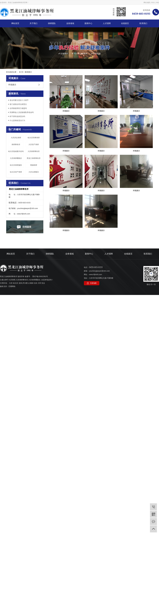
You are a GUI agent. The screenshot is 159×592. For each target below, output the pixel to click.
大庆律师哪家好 (16, 158)
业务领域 (70, 23)
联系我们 (143, 23)
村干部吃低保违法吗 (17, 116)
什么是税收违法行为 (17, 120)
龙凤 (20, 368)
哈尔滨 (15, 368)
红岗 (35, 368)
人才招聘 (107, 23)
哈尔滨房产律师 (16, 172)
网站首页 (15, 23)
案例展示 (28, 72)
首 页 (21, 72)
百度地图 (93, 368)
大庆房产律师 (33, 144)
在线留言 (125, 23)
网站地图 (147, 2)
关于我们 (33, 23)
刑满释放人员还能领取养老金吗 (22, 112)
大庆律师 (12, 364)
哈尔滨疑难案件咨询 (16, 151)
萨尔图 (25, 368)
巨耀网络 (12, 371)
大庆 (10, 368)
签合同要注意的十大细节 (19, 100)
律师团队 (52, 23)
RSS (153, 2)
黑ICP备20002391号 (40, 361)
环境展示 (12, 85)
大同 (39, 368)
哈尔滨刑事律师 (34, 138)
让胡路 (30, 368)
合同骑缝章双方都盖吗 (18, 108)
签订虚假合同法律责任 (18, 104)
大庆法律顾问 (33, 172)
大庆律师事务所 (34, 151)
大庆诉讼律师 (16, 138)
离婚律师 (33, 165)
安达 (43, 368)
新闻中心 (88, 23)
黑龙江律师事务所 (33, 158)
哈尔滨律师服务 (16, 165)
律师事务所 (16, 144)
